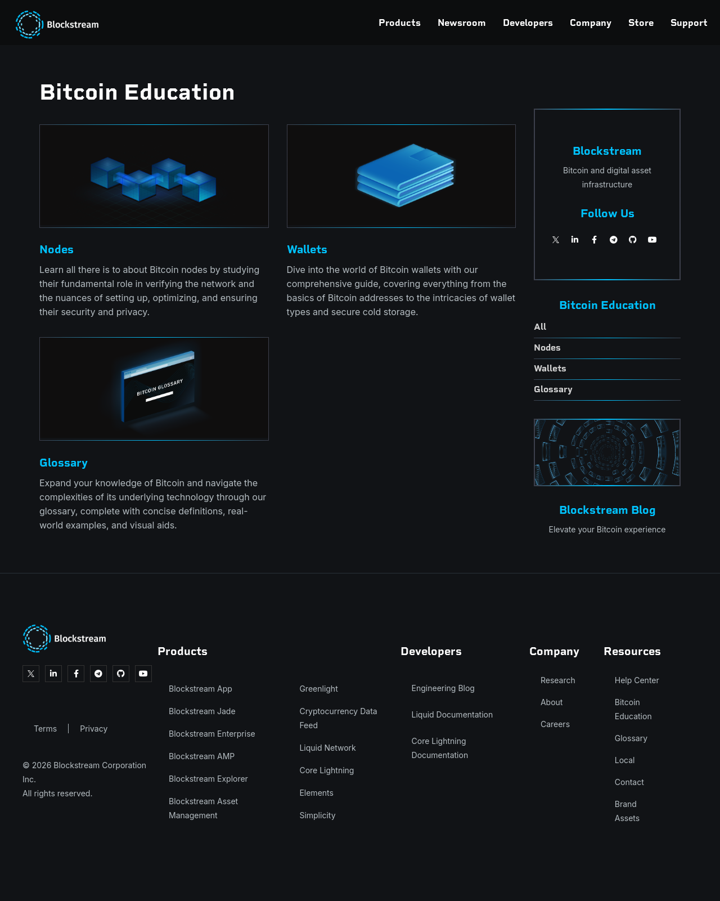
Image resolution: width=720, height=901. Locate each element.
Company (538, 22)
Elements (316, 792)
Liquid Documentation (452, 714)
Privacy (93, 728)
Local (625, 760)
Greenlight (318, 688)
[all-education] (607, 327)
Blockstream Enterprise (212, 733)
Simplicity (317, 815)
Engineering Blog (443, 688)
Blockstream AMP (202, 756)
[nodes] (607, 348)
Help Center (637, 680)
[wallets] (607, 369)
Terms (45, 728)
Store (588, 22)
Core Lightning (326, 770)
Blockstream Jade (202, 711)
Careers (555, 724)
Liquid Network (327, 747)
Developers (476, 22)
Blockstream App (200, 688)
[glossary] (607, 390)
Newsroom (409, 22)
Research (558, 680)
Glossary (631, 738)
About (551, 702)
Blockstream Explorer (208, 778)
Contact (629, 782)
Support (636, 22)
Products (347, 22)
